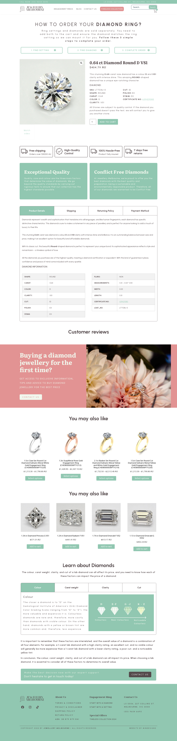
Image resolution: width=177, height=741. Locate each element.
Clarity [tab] (105, 587)
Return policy (64, 715)
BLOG (79, 9)
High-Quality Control (72, 152)
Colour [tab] (37, 587)
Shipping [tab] (71, 210)
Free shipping (37, 150)
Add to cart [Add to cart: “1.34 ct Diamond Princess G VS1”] (35, 546)
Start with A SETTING (101, 707)
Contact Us (130, 697)
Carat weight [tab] (71, 587)
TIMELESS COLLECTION (112, 9)
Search (153, 7)
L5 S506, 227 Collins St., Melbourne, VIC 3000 (130, 2)
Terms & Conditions (68, 703)
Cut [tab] (139, 587)
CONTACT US (90, 9)
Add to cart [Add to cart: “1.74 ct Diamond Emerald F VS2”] (106, 546)
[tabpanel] (88, 268)
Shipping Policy (65, 711)
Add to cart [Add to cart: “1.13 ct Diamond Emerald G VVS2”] (141, 548)
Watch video (27, 132)
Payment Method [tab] (140, 210)
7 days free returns (141, 152)
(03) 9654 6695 (133, 711)
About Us (60, 697)
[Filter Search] (144, 7)
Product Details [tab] (37, 210)
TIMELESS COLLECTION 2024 (103, 719)
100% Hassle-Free (109, 150)
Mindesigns (149, 728)
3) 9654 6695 (41, 2)
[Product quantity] (93, 122)
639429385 (148, 99)
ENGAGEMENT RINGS (64, 9)
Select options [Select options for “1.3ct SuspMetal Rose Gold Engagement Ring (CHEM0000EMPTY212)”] (71, 475)
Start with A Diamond (101, 703)
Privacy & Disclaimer (68, 707)
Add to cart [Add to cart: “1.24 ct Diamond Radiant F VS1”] (70, 546)
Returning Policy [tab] (105, 210)
